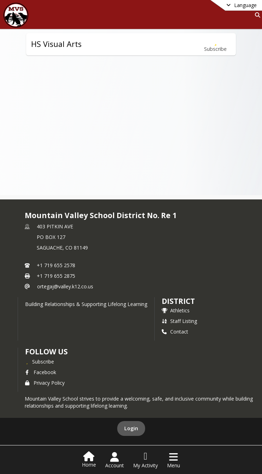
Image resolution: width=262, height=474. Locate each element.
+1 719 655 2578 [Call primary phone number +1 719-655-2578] (56, 265)
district (178, 301)
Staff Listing (179, 321)
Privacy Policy (45, 382)
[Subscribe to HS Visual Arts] (215, 44)
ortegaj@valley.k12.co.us (65, 286)
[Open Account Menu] (114, 460)
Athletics (176, 310)
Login (131, 428)
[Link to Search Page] (256, 15)
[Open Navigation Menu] (173, 460)
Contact (175, 331)
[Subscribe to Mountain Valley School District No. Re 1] (39, 361)
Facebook (40, 372)
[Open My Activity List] (145, 460)
